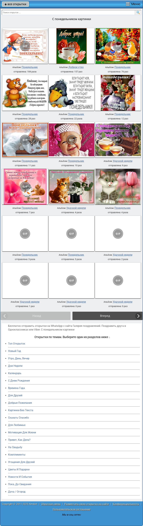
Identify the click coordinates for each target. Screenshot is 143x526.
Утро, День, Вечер (18, 358)
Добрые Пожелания (20, 402)
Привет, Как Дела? (19, 439)
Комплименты (16, 454)
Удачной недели (122, 161)
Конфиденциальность (126, 504)
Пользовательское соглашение (71, 509)
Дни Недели (15, 365)
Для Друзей (15, 395)
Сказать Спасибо (18, 417)
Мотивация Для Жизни (22, 432)
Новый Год (14, 351)
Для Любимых (17, 425)
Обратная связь (51, 504)
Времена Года (16, 388)
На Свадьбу (15, 447)
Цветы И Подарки (19, 469)
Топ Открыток (16, 343)
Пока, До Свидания (19, 484)
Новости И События (20, 476)
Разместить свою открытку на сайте (86, 504)
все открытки (15, 4)
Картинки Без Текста (20, 410)
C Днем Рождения (19, 380)
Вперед (105, 315)
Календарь (14, 373)
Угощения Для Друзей (21, 462)
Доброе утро (76, 67)
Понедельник (30, 67)
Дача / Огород (17, 491)
